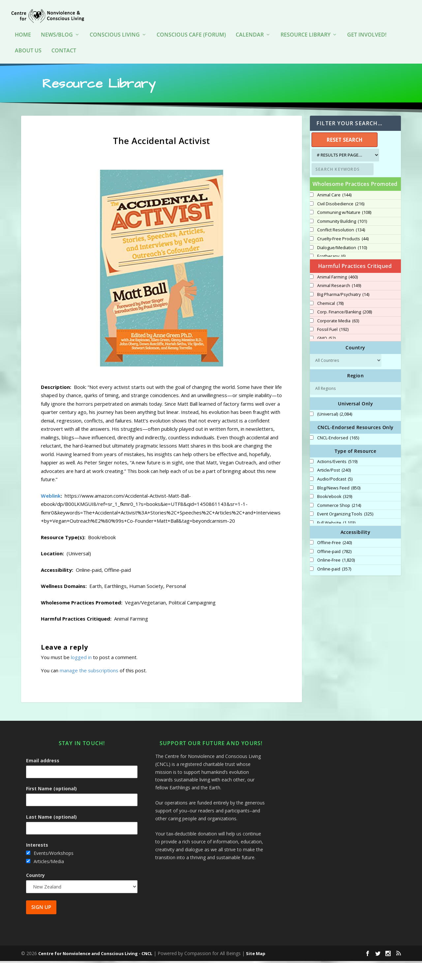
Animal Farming (337, 278)
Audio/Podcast (334, 481)
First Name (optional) (51, 790)
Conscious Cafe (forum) (191, 29)
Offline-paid (334, 553)
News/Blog (57, 29)
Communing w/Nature (344, 214)
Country (35, 877)
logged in (81, 659)
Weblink (51, 497)
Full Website (336, 525)
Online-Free (336, 562)
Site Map (255, 955)
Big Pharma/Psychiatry (343, 296)
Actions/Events (337, 463)
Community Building (342, 223)
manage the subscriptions (89, 672)
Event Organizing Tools (345, 516)
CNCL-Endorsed (338, 440)
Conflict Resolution (341, 232)
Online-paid (334, 570)
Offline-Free (334, 544)
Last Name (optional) (51, 818)
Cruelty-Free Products (343, 240)
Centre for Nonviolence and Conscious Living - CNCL (95, 955)
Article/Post (334, 472)
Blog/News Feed (338, 489)
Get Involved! (366, 29)
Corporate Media (338, 322)
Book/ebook (334, 498)
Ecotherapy (331, 258)
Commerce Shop (339, 507)
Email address (42, 762)
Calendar (250, 29)
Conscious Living (115, 29)
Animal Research (339, 287)
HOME (23, 29)
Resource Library (305, 29)
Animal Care (334, 196)
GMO (326, 340)
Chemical (330, 305)
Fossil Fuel (332, 331)
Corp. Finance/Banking (344, 314)
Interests (37, 847)
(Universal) (334, 416)
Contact (63, 45)
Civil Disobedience (340, 205)
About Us (28, 45)
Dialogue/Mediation (342, 249)
